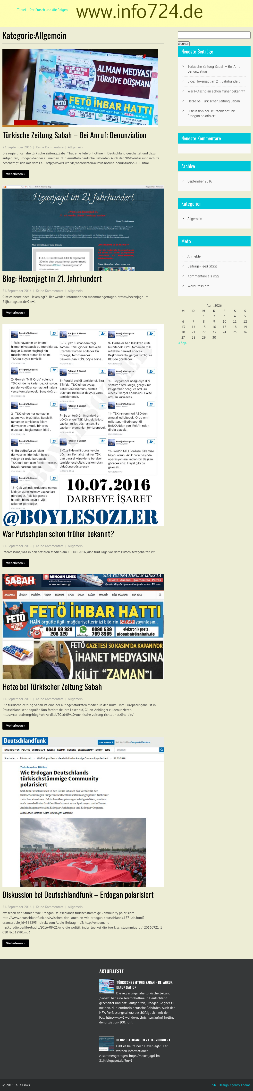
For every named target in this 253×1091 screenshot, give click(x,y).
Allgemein (75, 147)
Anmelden (194, 256)
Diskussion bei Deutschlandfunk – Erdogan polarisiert (78, 894)
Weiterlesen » (15, 174)
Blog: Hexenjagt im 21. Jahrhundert (52, 278)
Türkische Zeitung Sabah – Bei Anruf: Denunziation (74, 134)
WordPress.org (198, 286)
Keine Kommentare (50, 147)
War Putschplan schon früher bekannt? (58, 533)
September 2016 (199, 181)
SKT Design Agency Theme (231, 1085)
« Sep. (182, 343)
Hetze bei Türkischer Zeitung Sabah (52, 686)
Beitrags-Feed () (202, 266)
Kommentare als (203, 276)
